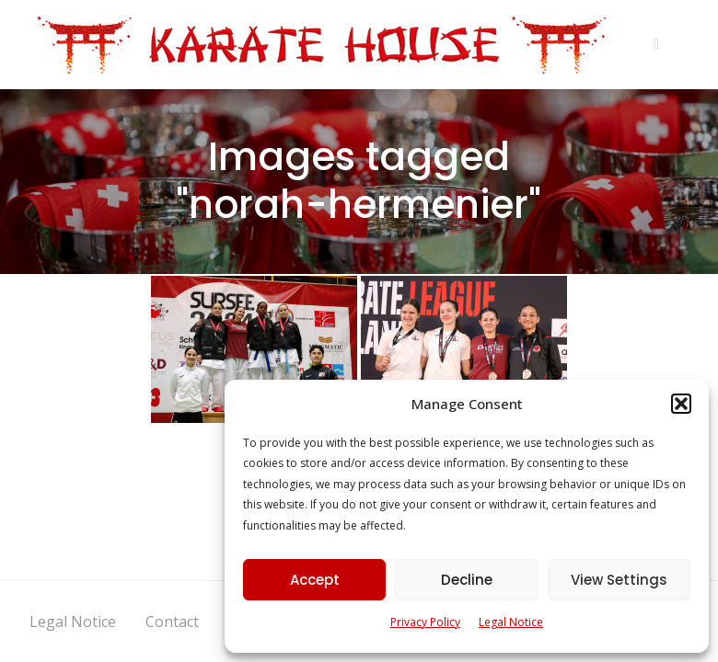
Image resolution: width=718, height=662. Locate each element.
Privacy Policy (425, 622)
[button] (681, 403)
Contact (172, 621)
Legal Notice (511, 622)
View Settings (619, 579)
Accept (315, 579)
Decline (466, 579)
